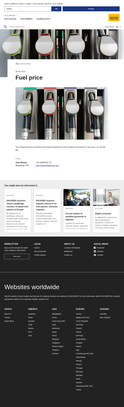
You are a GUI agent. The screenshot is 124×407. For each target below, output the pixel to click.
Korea (54, 336)
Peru (30, 332)
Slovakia (79, 375)
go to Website (10, 15)
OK (56, 9)
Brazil (30, 317)
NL (88, 317)
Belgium (79, 317)
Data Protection (40, 251)
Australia (103, 314)
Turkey (78, 390)
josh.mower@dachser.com (47, 165)
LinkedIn (98, 251)
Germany (79, 336)
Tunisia (7, 317)
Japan (54, 332)
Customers (27, 19)
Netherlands (80, 357)
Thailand (55, 350)
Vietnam (55, 354)
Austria (78, 314)
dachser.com (44, 299)
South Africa (9, 321)
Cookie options (40, 255)
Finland (79, 328)
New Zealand (105, 317)
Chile (30, 325)
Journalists (44, 19)
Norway (79, 361)
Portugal (79, 368)
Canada (31, 321)
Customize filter (22, 63)
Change (91, 9)
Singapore (56, 343)
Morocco (7, 314)
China (54, 317)
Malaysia (55, 339)
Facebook (99, 248)
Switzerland (80, 386)
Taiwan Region (57, 346)
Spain (78, 379)
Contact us (68, 255)
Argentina (32, 314)
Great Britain (81, 339)
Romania (79, 372)
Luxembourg (81, 354)
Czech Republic (82, 321)
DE (91, 354)
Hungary (79, 343)
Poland (78, 364)
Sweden (79, 382)
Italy (77, 350)
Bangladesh (56, 314)
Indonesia (56, 328)
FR (84, 317)
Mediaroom (10, 19)
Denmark (79, 325)
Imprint (37, 248)
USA (30, 336)
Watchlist (109, 27)
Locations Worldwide (72, 248)
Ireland (78, 346)
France (78, 332)
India (54, 325)
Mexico (31, 328)
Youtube (98, 255)
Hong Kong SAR (58, 321)
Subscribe (16, 256)
